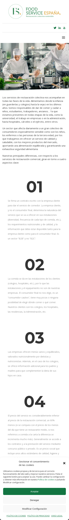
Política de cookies (46, 479)
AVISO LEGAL (57, 515)
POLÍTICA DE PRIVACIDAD (38, 515)
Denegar (34, 500)
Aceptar (34, 491)
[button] (64, 463)
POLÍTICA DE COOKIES (16, 515)
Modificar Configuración (34, 508)
